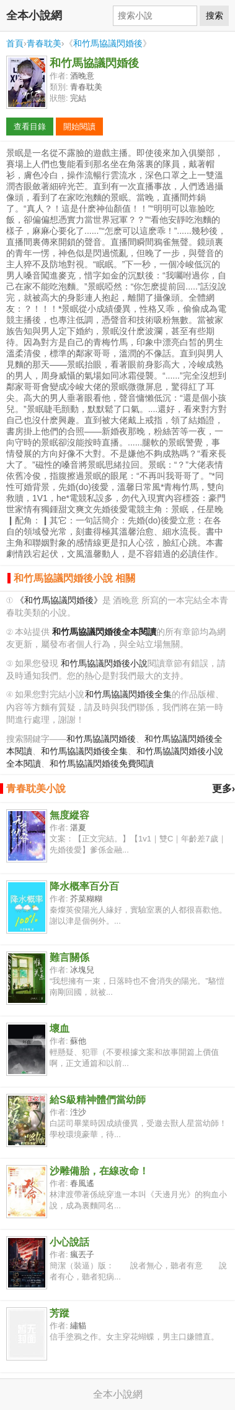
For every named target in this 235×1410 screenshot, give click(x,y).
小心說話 (69, 1242)
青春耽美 (44, 43)
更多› (223, 788)
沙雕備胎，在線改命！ (99, 1171)
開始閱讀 (79, 126)
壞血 (59, 1028)
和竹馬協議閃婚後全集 (128, 694)
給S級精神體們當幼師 (98, 1099)
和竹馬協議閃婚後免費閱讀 (102, 763)
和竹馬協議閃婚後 (108, 43)
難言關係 (69, 957)
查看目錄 (30, 126)
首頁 (15, 43)
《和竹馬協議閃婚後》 (59, 600)
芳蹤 (59, 1313)
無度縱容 (69, 815)
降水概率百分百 (84, 886)
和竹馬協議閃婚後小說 (104, 663)
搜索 (214, 15)
